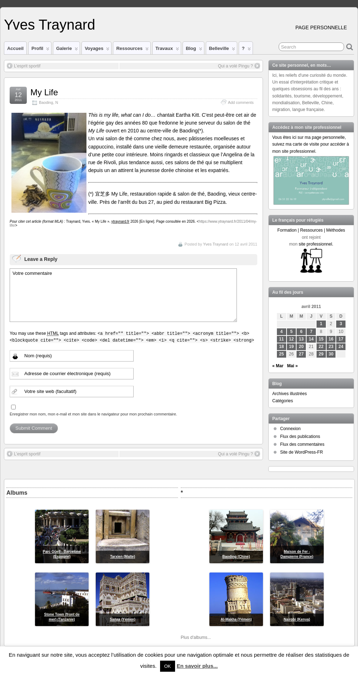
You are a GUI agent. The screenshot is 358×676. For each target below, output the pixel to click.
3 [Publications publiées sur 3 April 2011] (341, 323)
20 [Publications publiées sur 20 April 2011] (301, 346)
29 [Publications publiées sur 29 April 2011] (321, 354)
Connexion (290, 428)
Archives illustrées (289, 393)
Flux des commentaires (302, 444)
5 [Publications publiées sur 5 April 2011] (291, 331)
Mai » (292, 365)
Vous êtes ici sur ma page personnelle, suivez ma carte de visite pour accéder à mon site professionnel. (310, 144)
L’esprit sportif (23, 66)
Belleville (222, 50)
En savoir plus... (197, 666)
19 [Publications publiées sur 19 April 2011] (291, 346)
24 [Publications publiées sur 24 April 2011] (341, 346)
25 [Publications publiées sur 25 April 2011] (281, 354)
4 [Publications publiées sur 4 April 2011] (281, 331)
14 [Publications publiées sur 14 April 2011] (311, 339)
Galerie (67, 50)
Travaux (167, 50)
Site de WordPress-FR (301, 452)
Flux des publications (300, 436)
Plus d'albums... (196, 637)
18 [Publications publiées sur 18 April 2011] (281, 346)
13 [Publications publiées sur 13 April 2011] (301, 339)
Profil (40, 50)
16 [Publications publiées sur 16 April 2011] (331, 339)
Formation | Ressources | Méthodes (311, 230)
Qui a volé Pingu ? (239, 66)
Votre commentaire (123, 295)
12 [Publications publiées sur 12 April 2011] (291, 339)
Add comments (241, 102)
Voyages (97, 50)
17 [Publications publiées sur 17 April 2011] (341, 339)
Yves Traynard (49, 24)
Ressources (132, 50)
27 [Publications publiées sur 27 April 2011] (301, 354)
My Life (44, 92)
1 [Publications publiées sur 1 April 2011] (321, 323)
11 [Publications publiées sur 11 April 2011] (281, 339)
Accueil (15, 48)
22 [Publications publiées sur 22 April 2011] (321, 346)
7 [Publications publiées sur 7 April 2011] (311, 331)
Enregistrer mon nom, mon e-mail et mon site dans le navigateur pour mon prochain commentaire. (93, 414)
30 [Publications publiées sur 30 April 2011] (331, 354)
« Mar (277, 365)
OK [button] (167, 666)
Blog (194, 50)
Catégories (282, 400)
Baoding (46, 102)
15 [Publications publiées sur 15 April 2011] (321, 339)
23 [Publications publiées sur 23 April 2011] (331, 346)
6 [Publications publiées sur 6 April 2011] (301, 331)
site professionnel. (316, 244)
